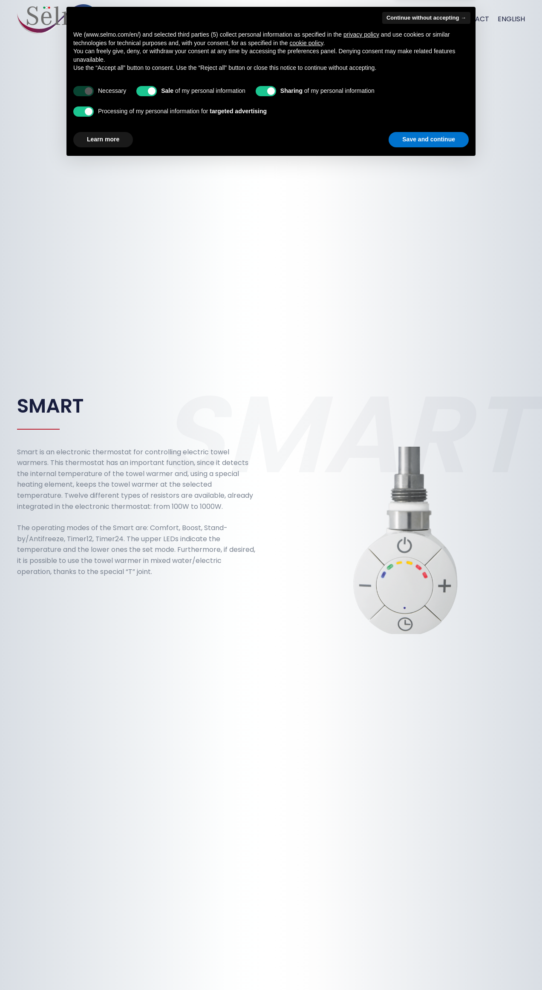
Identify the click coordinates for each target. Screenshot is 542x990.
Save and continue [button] (428, 966)
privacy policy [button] (361, 861)
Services (268, 19)
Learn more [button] (103, 966)
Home (192, 19)
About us (227, 19)
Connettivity (422, 19)
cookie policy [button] (306, 870)
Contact (472, 19)
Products (310, 19)
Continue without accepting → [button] (426, 845)
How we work (364, 19)
